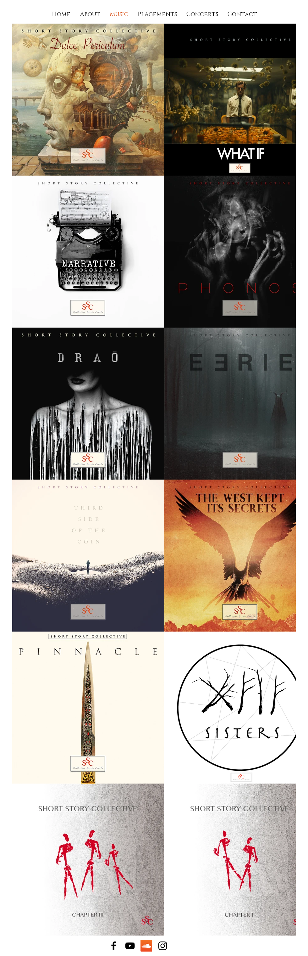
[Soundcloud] (146, 946)
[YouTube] (130, 946)
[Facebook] (113, 946)
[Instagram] (162, 946)
